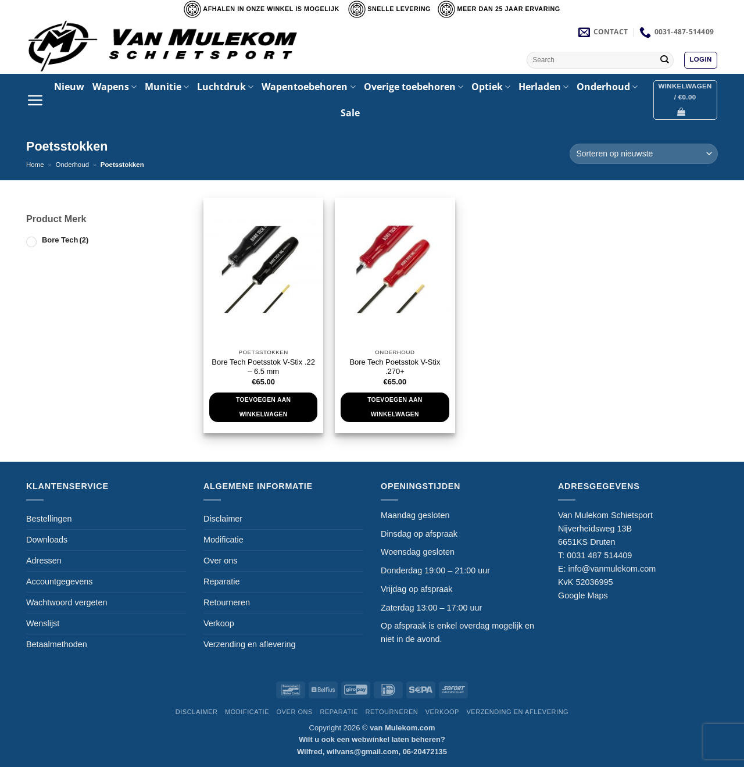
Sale (350, 112)
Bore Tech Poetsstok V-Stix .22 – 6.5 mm (263, 367)
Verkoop (218, 623)
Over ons (220, 560)
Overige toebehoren (413, 86)
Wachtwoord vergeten (66, 602)
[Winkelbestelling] (644, 154)
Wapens (114, 86)
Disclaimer (222, 518)
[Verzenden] (664, 60)
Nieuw (69, 86)
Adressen (44, 560)
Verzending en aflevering (249, 644)
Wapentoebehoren (308, 86)
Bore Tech (65, 240)
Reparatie (221, 581)
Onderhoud (607, 86)
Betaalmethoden (56, 644)
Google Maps (583, 595)
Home (35, 164)
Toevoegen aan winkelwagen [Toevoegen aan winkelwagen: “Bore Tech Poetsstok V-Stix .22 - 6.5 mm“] (263, 407)
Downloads (46, 539)
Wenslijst (42, 623)
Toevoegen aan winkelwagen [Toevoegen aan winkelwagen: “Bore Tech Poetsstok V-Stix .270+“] (394, 407)
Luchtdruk (225, 86)
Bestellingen (48, 518)
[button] (700, 60)
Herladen (543, 86)
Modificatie (223, 539)
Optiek (490, 86)
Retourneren (226, 602)
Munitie (167, 86)
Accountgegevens (59, 581)
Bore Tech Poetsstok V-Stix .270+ (394, 367)
